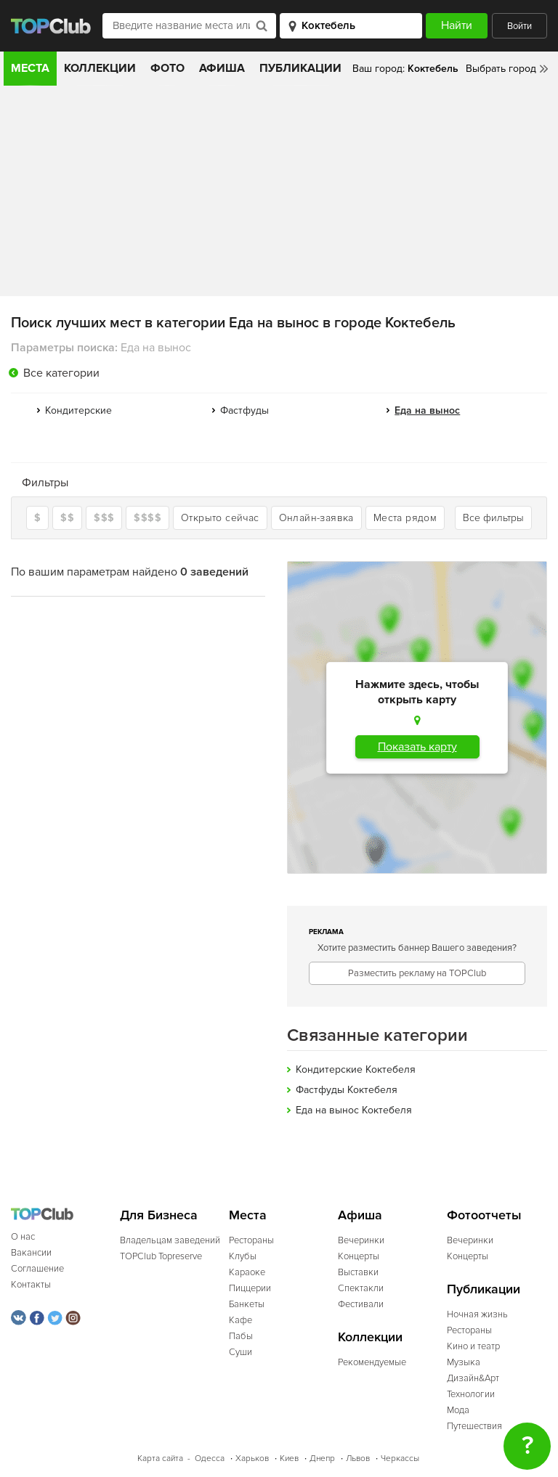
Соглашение (37, 1269)
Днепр (322, 1458)
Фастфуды (244, 410)
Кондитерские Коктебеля (356, 1069)
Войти (519, 26)
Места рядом (405, 518)
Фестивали (361, 1304)
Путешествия (474, 1426)
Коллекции (100, 68)
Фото (167, 68)
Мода (458, 1410)
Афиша (222, 68)
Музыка (463, 1362)
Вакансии (31, 1253)
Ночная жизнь (477, 1314)
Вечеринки (361, 1240)
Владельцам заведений (170, 1240)
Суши (240, 1352)
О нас (23, 1237)
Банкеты (246, 1304)
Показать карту (417, 747)
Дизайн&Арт (473, 1378)
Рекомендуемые (372, 1362)
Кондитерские (78, 410)
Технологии (471, 1394)
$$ (67, 518)
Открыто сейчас (220, 518)
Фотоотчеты (484, 1215)
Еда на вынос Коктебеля (354, 1110)
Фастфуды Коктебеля (346, 1090)
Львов (358, 1458)
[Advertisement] (279, 194)
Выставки (358, 1272)
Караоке (247, 1272)
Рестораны (251, 1240)
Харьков (252, 1458)
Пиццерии (250, 1288)
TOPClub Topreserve (161, 1256)
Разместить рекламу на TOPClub (417, 973)
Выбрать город (501, 68)
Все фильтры (493, 518)
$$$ (104, 518)
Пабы (241, 1336)
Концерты (358, 1256)
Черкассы (400, 1458)
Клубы (242, 1256)
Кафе (240, 1320)
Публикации (300, 68)
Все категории (61, 373)
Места (30, 68)
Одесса (210, 1458)
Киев (289, 1458)
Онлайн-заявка (316, 518)
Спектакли (361, 1288)
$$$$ (147, 518)
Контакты (31, 1284)
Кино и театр (473, 1346)
